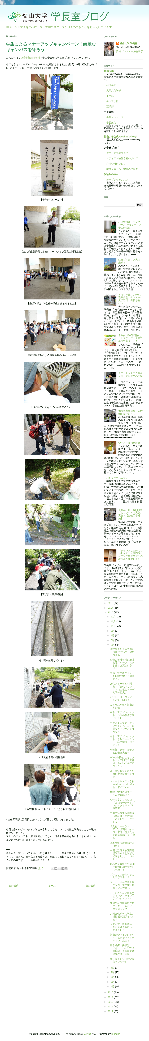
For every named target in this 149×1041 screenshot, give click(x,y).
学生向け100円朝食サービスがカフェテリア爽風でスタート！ (130, 338)
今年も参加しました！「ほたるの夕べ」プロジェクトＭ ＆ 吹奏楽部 (122, 804)
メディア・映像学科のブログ (121, 158)
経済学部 (111, 85)
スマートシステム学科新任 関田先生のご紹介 (130, 376)
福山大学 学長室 (128, 43)
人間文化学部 (113, 90)
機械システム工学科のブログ (121, 169)
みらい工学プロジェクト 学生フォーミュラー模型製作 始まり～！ (122, 740)
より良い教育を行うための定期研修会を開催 (122, 773)
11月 (113, 621)
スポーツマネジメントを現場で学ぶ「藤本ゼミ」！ (122, 676)
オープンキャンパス (116, 179)
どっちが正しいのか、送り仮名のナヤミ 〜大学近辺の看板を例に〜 (130, 299)
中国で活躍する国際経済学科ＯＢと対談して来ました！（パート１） (122, 854)
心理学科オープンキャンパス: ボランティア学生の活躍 (130, 225)
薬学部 (110, 106)
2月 (113, 981)
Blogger (115, 1034)
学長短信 (110, 122)
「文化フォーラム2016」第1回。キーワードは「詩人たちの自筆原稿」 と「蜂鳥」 (122, 832)
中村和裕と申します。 (116, 477)
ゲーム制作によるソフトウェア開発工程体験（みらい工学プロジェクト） (122, 762)
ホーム (52, 885)
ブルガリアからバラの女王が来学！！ (122, 876)
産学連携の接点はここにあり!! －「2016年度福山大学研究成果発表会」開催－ (122, 949)
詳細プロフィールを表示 (129, 51)
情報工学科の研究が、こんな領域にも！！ (122, 793)
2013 (111, 1001)
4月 (113, 972)
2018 (111, 603)
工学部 (110, 96)
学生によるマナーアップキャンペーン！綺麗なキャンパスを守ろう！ (122, 727)
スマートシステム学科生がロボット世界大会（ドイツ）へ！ (122, 784)
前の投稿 (90, 885)
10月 (113, 626)
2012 (111, 1006)
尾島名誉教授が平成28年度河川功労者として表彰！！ (122, 867)
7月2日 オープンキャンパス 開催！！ (122, 698)
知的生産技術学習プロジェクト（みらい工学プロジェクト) (122, 906)
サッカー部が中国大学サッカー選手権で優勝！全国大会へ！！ (122, 885)
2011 (111, 1011)
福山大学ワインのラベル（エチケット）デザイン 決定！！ (122, 937)
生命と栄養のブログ (116, 153)
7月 (113, 640)
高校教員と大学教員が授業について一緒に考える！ (122, 652)
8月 (113, 635)
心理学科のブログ (115, 163)
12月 (113, 616)
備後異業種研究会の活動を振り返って (130, 412)
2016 (111, 612)
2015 (111, 992)
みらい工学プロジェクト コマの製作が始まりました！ (122, 715)
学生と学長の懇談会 (129, 442)
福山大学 (109, 71)
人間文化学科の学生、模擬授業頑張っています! (122, 916)
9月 (113, 630)
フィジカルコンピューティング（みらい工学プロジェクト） (122, 895)
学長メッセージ (113, 117)
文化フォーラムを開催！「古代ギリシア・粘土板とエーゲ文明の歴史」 (122, 688)
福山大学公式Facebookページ (120, 136)
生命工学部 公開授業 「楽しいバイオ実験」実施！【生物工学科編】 (131, 514)
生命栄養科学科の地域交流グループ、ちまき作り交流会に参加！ (122, 664)
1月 (113, 986)
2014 (111, 997)
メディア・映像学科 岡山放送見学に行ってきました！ (122, 927)
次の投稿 (13, 885)
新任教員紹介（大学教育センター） (122, 960)
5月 (113, 967)
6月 (113, 645)
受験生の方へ (111, 174)
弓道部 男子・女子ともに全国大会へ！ (122, 751)
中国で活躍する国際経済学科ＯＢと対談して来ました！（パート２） (122, 817)
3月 (113, 977)
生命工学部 (112, 101)
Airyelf (87, 1034)
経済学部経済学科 (30, 57)
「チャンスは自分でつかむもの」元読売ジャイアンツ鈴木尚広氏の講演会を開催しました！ (130, 556)
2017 (111, 607)
